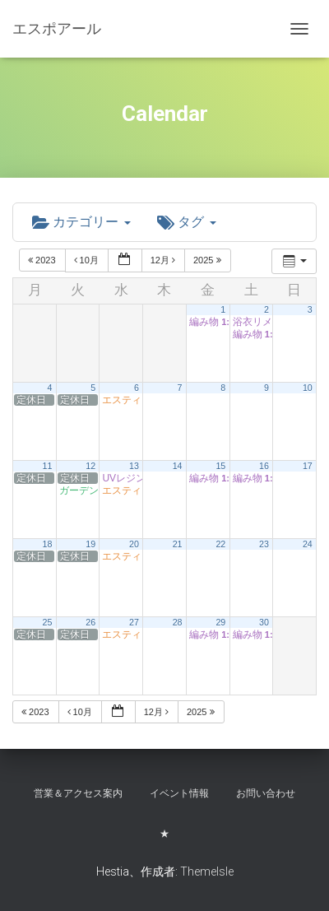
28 (178, 622)
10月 (87, 260)
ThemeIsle (207, 871)
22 (220, 544)
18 (48, 544)
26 (90, 622)
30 (264, 622)
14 (178, 466)
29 (220, 622)
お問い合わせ (265, 793)
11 (48, 466)
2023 (43, 260)
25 (48, 622)
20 (134, 544)
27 (134, 622)
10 (308, 388)
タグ (186, 222)
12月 (164, 260)
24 (308, 544)
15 (220, 466)
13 (134, 466)
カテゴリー (81, 222)
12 (90, 466)
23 (264, 544)
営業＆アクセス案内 (78, 793)
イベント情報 (179, 793)
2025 (208, 260)
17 (308, 466)
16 (264, 466)
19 (90, 544)
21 (178, 544)
